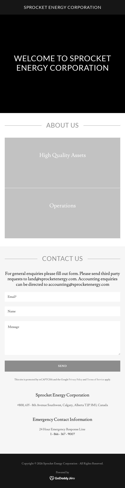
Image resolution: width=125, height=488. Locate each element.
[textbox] (62, 297)
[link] (62, 8)
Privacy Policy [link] (75, 379)
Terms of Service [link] (95, 379)
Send (62, 366)
